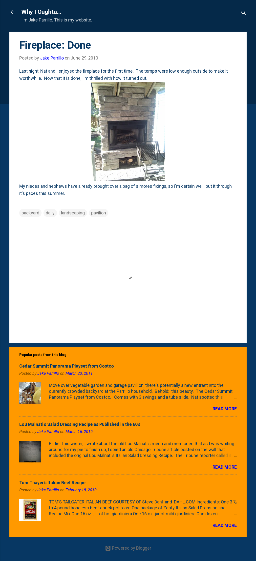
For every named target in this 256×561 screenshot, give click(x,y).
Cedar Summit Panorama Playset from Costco (66, 366)
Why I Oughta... (41, 11)
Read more (225, 408)
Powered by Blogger (128, 548)
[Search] (244, 13)
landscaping (73, 212)
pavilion (98, 212)
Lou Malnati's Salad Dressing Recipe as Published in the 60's (79, 424)
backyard (30, 212)
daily (50, 212)
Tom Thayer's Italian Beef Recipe (52, 482)
